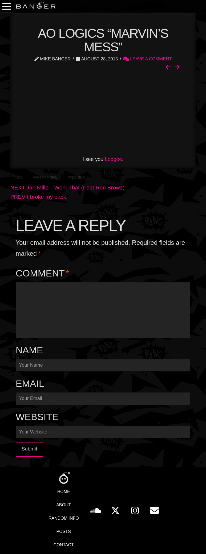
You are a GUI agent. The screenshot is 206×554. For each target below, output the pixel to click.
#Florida (76, 177)
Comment (42, 273)
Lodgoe (113, 159)
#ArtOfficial (45, 177)
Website (37, 417)
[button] (6, 6)
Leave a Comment (147, 58)
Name (29, 350)
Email (30, 383)
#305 (18, 177)
